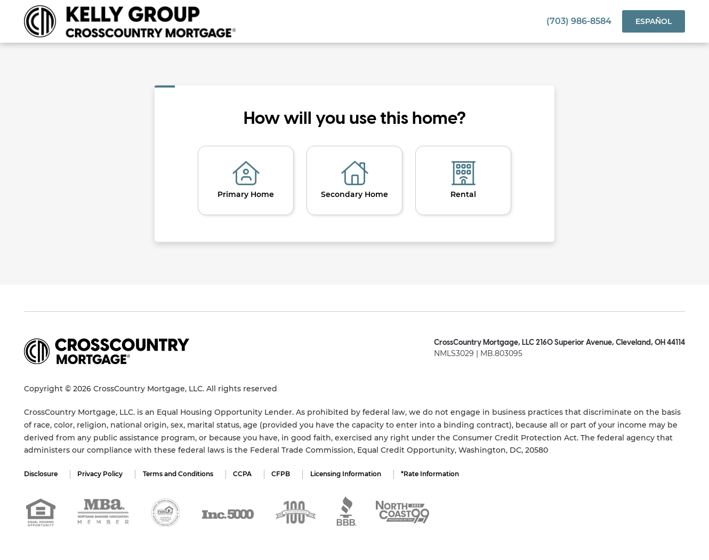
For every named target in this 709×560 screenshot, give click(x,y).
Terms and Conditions (181, 474)
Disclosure (41, 474)
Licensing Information (352, 474)
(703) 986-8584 (578, 21)
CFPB (286, 474)
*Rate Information (438, 474)
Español (653, 21)
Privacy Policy (101, 474)
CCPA (246, 474)
